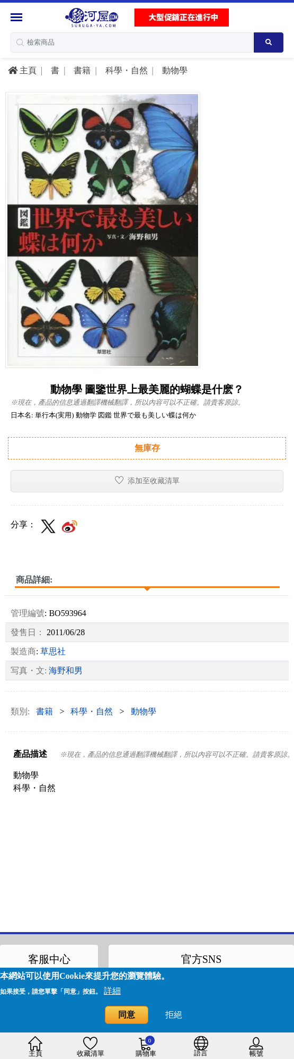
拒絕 (173, 1014)
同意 (126, 1014)
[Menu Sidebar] (18, 17)
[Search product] (268, 42)
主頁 (22, 70)
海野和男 (66, 670)
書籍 (81, 70)
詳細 (112, 990)
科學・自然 (125, 70)
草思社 (53, 651)
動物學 (174, 70)
